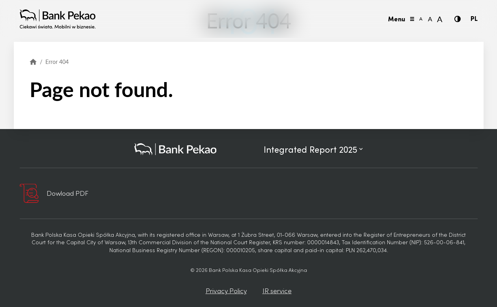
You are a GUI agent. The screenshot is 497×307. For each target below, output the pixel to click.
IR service (277, 290)
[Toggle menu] (412, 19)
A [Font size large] (440, 19)
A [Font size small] (420, 19)
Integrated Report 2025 (313, 149)
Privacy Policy (226, 290)
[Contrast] (457, 19)
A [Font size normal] (430, 18)
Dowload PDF (67, 193)
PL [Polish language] (474, 18)
